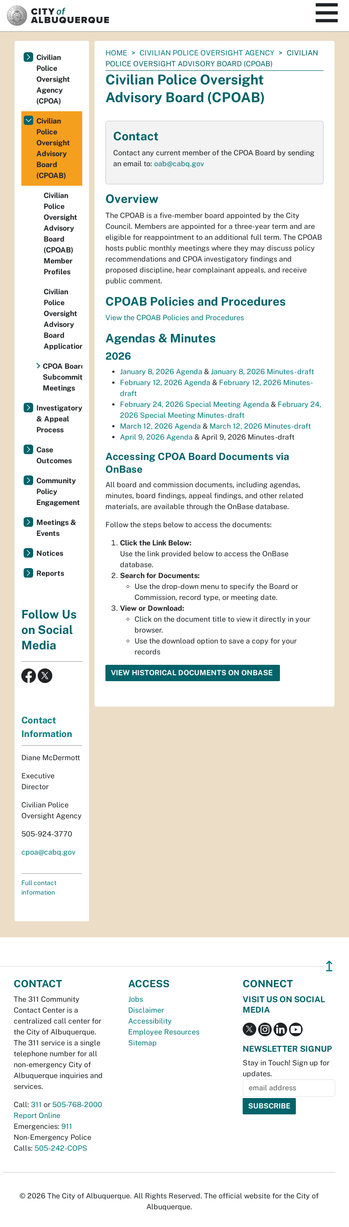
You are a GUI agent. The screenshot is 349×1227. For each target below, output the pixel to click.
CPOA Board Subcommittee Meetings (62, 377)
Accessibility (150, 1021)
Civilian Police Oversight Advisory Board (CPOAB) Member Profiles (60, 233)
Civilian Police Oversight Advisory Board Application (63, 319)
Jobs (135, 999)
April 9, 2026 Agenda (156, 437)
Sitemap (142, 1043)
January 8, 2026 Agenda (161, 371)
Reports (50, 573)
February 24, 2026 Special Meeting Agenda (194, 404)
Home (116, 53)
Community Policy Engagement (58, 491)
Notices (49, 553)
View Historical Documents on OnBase (192, 672)
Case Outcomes (54, 455)
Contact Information (46, 727)
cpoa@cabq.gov (48, 852)
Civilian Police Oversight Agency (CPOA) (53, 79)
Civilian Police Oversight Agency (207, 53)
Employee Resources (163, 1032)
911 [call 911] (66, 1126)
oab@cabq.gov (179, 163)
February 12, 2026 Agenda (165, 382)
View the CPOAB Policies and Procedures (174, 317)
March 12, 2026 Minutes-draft (260, 426)
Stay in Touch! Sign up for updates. (286, 1068)
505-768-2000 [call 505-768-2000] (77, 1104)
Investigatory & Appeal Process (59, 419)
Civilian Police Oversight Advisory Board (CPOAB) (53, 148)
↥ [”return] (329, 966)
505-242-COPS (61, 1148)
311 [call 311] (36, 1104)
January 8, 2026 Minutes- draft (262, 371)
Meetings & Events (56, 528)
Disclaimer (146, 1010)
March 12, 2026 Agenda (160, 426)
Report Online (37, 1115)
